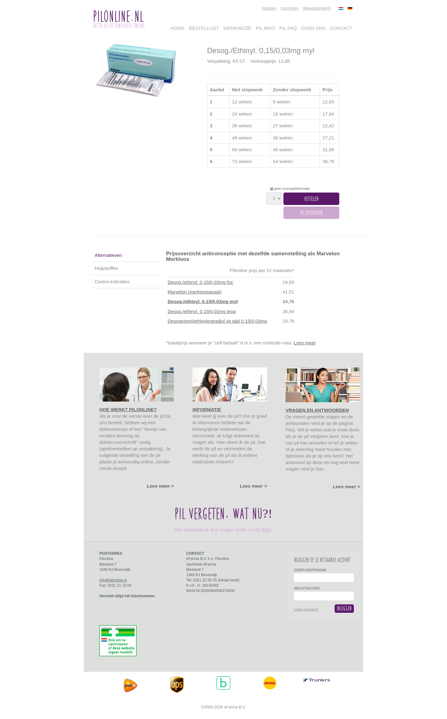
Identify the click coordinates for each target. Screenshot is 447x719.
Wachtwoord (307, 588)
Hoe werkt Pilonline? (128, 409)
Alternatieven (108, 255)
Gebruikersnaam (310, 570)
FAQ (266, 529)
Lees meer (305, 342)
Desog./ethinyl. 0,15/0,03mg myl (203, 301)
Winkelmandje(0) (317, 8)
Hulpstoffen (106, 268)
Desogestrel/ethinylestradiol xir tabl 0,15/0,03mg (217, 321)
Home (178, 28)
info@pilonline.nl (113, 580)
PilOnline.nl (118, 16)
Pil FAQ (288, 28)
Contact (341, 28)
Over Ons (313, 28)
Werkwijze (237, 28)
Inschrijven (289, 8)
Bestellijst (204, 28)
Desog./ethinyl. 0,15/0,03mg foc (200, 282)
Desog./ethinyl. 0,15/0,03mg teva (202, 311)
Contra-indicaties (112, 281)
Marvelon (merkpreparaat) (194, 291)
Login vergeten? (306, 609)
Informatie (206, 409)
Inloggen (269, 8)
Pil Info (265, 28)
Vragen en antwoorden (317, 410)
